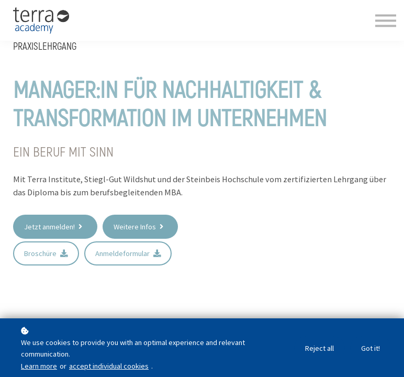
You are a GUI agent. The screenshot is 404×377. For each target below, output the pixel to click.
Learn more (39, 366)
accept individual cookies (109, 366)
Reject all (316, 348)
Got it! (369, 348)
